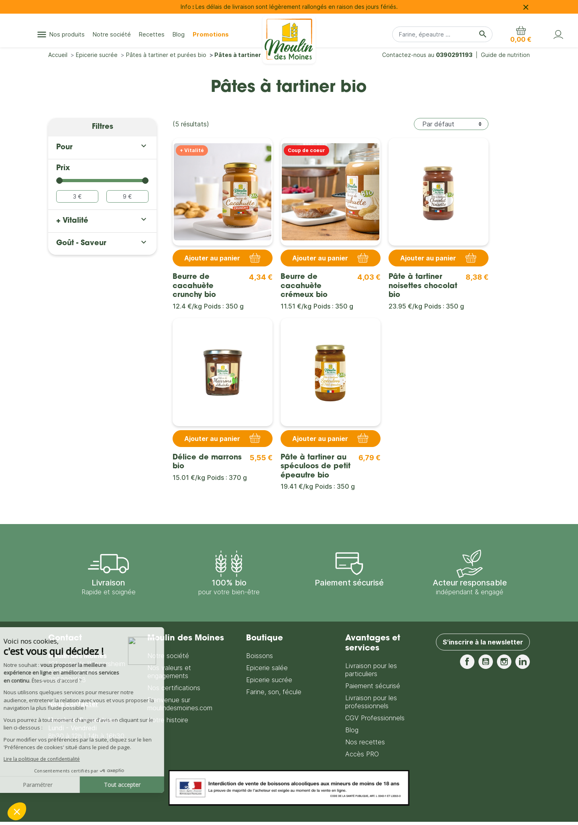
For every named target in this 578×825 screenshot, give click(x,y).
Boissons (259, 656)
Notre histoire (167, 720)
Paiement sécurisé (372, 686)
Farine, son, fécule (273, 692)
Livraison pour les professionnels (371, 702)
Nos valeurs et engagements (169, 672)
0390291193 (454, 54)
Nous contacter (73, 704)
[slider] (59, 180)
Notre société (168, 656)
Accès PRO (362, 754)
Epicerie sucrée (269, 680)
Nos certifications (173, 688)
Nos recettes (365, 742)
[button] (520, 34)
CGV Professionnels (375, 718)
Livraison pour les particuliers (371, 670)
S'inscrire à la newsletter (483, 642)
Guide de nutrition (505, 54)
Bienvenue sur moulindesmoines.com (179, 704)
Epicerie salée (267, 668)
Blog (351, 730)
